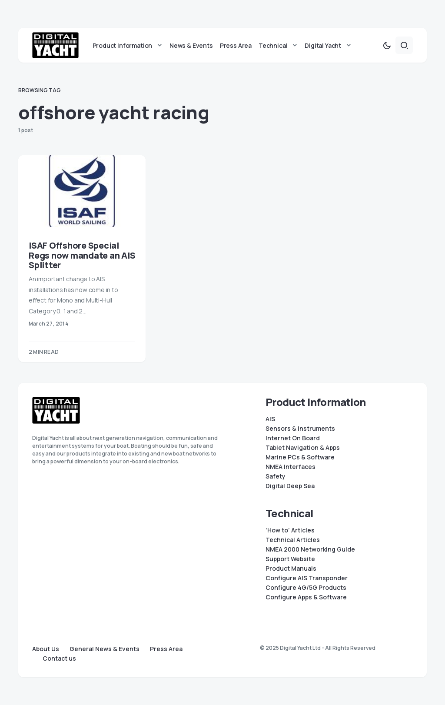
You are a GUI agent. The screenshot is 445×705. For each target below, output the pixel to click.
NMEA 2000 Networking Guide (310, 549)
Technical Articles (293, 540)
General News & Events (104, 649)
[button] (386, 45)
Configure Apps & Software (306, 597)
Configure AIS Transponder (307, 578)
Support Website (290, 559)
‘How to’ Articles (290, 530)
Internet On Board (293, 438)
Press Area (166, 649)
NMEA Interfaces (290, 467)
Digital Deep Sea (290, 486)
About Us (45, 649)
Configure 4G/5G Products (306, 588)
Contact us (59, 658)
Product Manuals (291, 568)
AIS (270, 419)
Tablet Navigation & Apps (303, 448)
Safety (276, 476)
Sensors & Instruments (300, 429)
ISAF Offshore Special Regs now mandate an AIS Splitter (82, 255)
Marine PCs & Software (300, 457)
